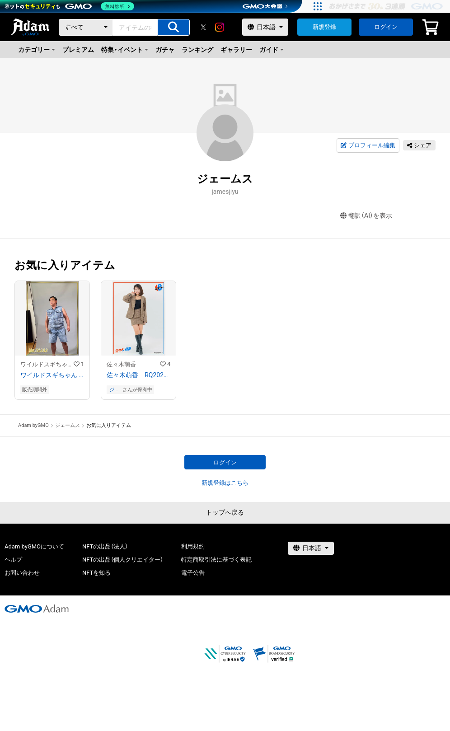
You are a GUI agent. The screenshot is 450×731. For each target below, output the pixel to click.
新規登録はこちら (225, 482)
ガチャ (164, 49)
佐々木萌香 (121, 364)
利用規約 (193, 546)
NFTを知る (96, 572)
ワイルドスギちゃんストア (47, 364)
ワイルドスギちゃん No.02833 (52, 375)
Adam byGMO (33, 425)
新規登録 (324, 26)
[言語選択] (265, 27)
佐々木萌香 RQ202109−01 (138, 375)
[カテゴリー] (86, 27)
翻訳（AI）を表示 (366, 215)
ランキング (197, 50)
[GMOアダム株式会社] (37, 608)
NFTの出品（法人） (105, 546)
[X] (203, 27)
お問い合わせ (22, 572)
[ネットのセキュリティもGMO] (69, 6)
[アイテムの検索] (173, 27)
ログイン (386, 26)
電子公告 (193, 572)
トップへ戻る (225, 512)
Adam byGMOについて (34, 546)
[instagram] (219, 27)
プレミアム (78, 49)
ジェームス (114, 389)
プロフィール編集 (368, 145)
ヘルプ (13, 559)
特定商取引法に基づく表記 (216, 559)
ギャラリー (236, 50)
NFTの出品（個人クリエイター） (122, 559)
